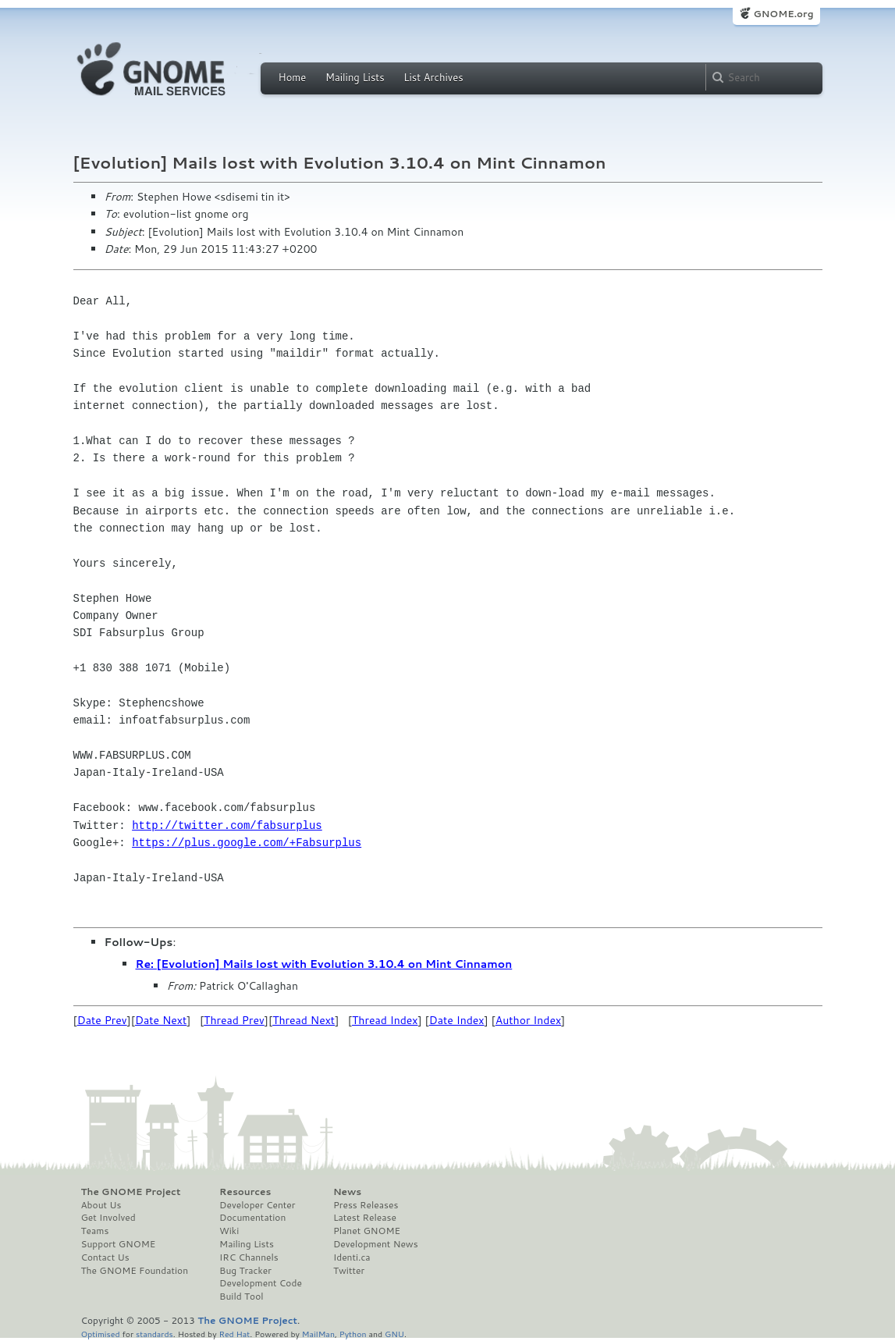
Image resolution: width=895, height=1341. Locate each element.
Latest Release (364, 1217)
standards (154, 1333)
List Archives (433, 77)
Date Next (160, 1020)
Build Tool (241, 1296)
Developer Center (257, 1205)
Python (353, 1333)
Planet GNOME (366, 1231)
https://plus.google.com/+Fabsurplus (246, 842)
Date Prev (102, 1020)
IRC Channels (249, 1257)
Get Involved (108, 1217)
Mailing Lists (355, 77)
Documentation (252, 1217)
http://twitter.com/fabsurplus (227, 825)
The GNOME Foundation (135, 1271)
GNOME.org (783, 13)
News (347, 1192)
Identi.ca (352, 1257)
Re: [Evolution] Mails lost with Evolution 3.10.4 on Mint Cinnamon (324, 964)
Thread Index (385, 1020)
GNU (394, 1333)
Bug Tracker (245, 1271)
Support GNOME (118, 1244)
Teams (95, 1231)
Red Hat (234, 1333)
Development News (375, 1244)
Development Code (260, 1283)
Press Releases (365, 1205)
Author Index (528, 1020)
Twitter (348, 1271)
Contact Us (105, 1257)
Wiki (229, 1231)
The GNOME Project (131, 1192)
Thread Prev (234, 1020)
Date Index (457, 1020)
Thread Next (303, 1020)
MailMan (318, 1333)
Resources (245, 1192)
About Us (101, 1205)
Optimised (100, 1333)
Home (293, 77)
